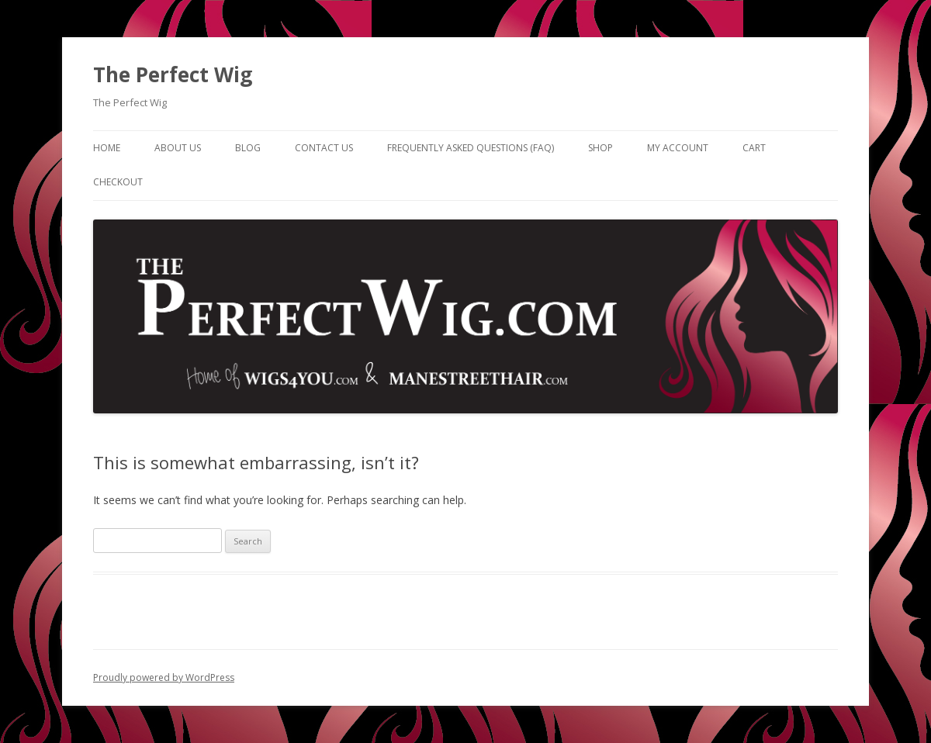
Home (106, 147)
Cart (754, 147)
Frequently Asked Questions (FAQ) (470, 147)
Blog (248, 147)
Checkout (118, 181)
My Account (677, 147)
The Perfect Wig (172, 74)
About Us (177, 147)
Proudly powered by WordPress (163, 677)
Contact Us (324, 147)
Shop (600, 147)
